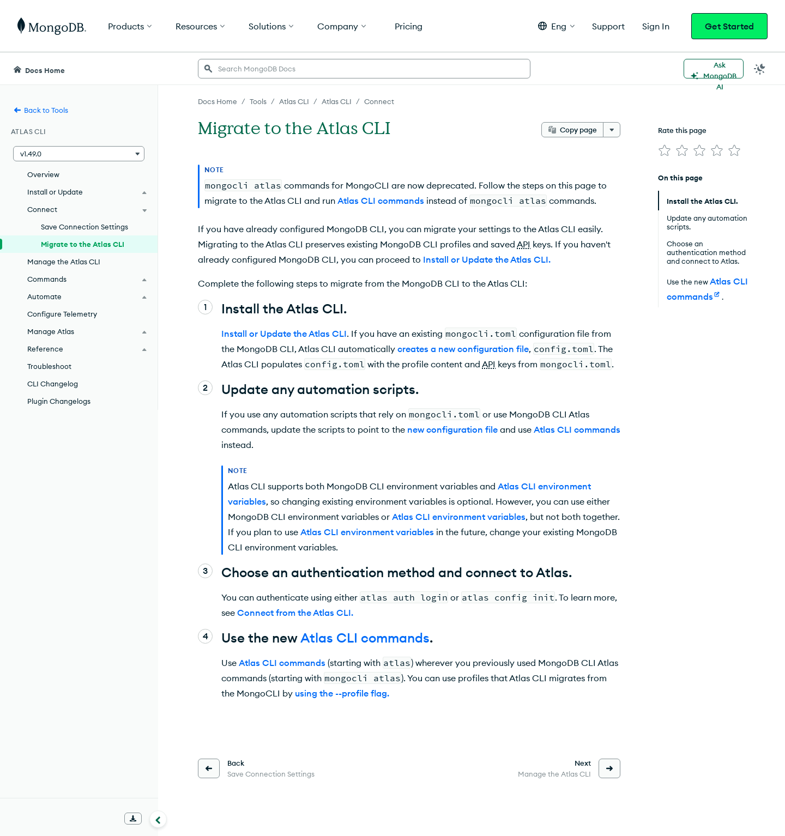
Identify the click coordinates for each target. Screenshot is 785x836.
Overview (43, 174)
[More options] (611, 129)
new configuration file (452, 429)
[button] (556, 26)
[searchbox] (364, 68)
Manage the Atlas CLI (63, 261)
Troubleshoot (49, 366)
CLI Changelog (52, 383)
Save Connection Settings (84, 226)
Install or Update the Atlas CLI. (487, 259)
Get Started (729, 26)
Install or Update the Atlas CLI (284, 333)
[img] (664, 150)
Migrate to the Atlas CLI (82, 244)
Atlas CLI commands (380, 200)
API (523, 244)
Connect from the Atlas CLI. (295, 612)
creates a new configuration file (463, 348)
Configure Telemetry (62, 314)
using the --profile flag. (342, 693)
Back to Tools (40, 110)
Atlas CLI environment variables (459, 516)
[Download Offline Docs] (133, 819)
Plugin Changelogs (58, 401)
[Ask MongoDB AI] (714, 68)
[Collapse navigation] (158, 819)
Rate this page (682, 130)
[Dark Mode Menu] (760, 68)
